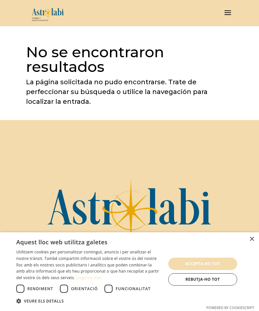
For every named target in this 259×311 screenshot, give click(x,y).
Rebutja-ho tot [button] (202, 279)
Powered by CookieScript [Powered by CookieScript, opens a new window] (230, 307)
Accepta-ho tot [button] (202, 263)
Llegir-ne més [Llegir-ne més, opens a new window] (89, 277)
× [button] (251, 239)
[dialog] (129, 271)
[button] (88, 301)
